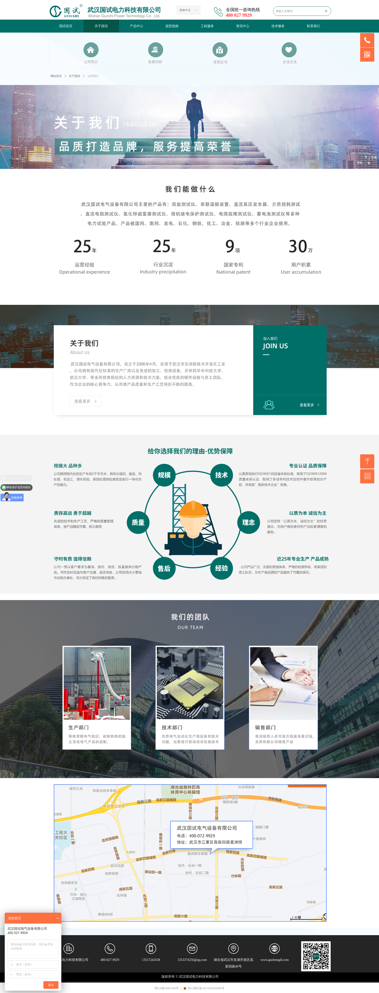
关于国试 (74, 76)
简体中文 (185, 10)
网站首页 (56, 76)
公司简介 (93, 76)
